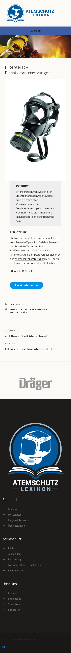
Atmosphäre (45, 212)
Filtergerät (19, 312)
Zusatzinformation (26, 285)
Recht (11, 548)
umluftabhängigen (26, 195)
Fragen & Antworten (19, 520)
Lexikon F (16, 304)
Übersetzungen (16, 525)
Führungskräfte (16, 570)
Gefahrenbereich (25, 208)
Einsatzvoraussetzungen (29, 309)
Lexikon (12, 509)
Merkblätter (14, 514)
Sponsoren (14, 609)
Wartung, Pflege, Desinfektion (24, 565)
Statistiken (14, 604)
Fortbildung (14, 559)
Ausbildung (14, 553)
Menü (35, 30)
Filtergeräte (23, 191)
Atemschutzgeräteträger (29, 258)
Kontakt (12, 593)
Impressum (14, 598)
